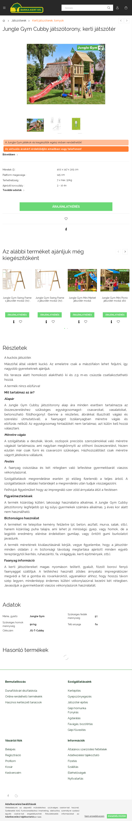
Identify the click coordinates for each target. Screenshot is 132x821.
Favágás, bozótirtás (80, 724)
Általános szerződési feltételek (87, 749)
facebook (8, 796)
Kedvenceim (13, 772)
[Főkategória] (4, 21)
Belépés (10, 749)
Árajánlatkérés (66, 206)
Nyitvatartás (75, 778)
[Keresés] (87, 8)
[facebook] (66, 229)
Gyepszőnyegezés (80, 696)
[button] (66, 218)
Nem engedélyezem (94, 816)
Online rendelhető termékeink (23, 696)
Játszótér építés (78, 702)
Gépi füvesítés (77, 730)
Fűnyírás (73, 712)
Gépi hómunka (77, 708)
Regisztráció (13, 755)
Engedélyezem (117, 816)
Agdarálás (74, 718)
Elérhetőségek (77, 772)
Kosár (9, 767)
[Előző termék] (120, 20)
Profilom (10, 761)
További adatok (12, 190)
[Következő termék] (126, 20)
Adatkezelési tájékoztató (83, 755)
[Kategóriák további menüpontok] (4, 8)
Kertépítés (74, 690)
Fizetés (72, 761)
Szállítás (73, 767)
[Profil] (117, 8)
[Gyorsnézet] (13, 321)
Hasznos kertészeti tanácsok (23, 702)
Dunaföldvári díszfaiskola (21, 690)
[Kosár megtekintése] (126, 8)
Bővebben (9, 154)
